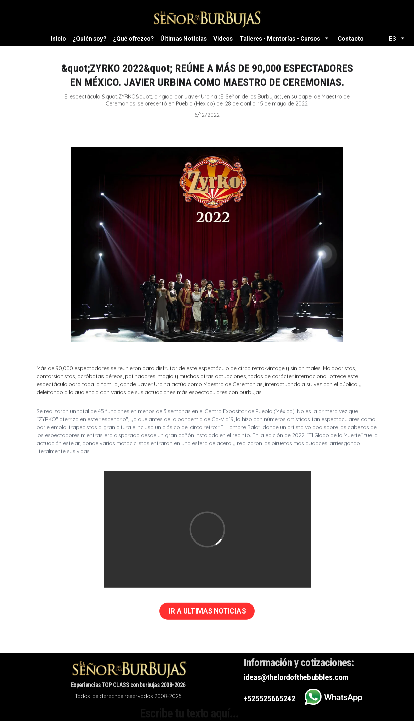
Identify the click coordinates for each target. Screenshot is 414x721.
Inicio (58, 38)
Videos (223, 38)
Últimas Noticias (183, 38)
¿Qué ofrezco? (133, 38)
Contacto (351, 38)
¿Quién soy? (89, 38)
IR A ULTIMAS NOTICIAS (207, 612)
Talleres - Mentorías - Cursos (279, 38)
